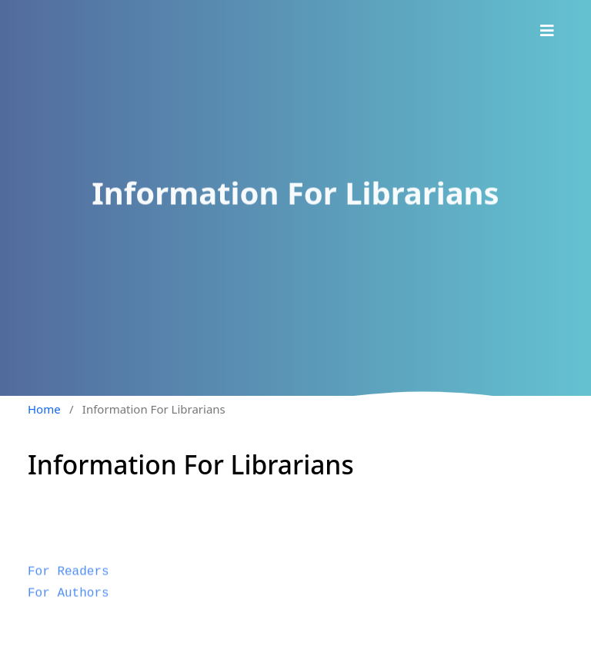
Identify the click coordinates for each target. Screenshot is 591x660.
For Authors (68, 603)
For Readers (68, 582)
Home (44, 409)
